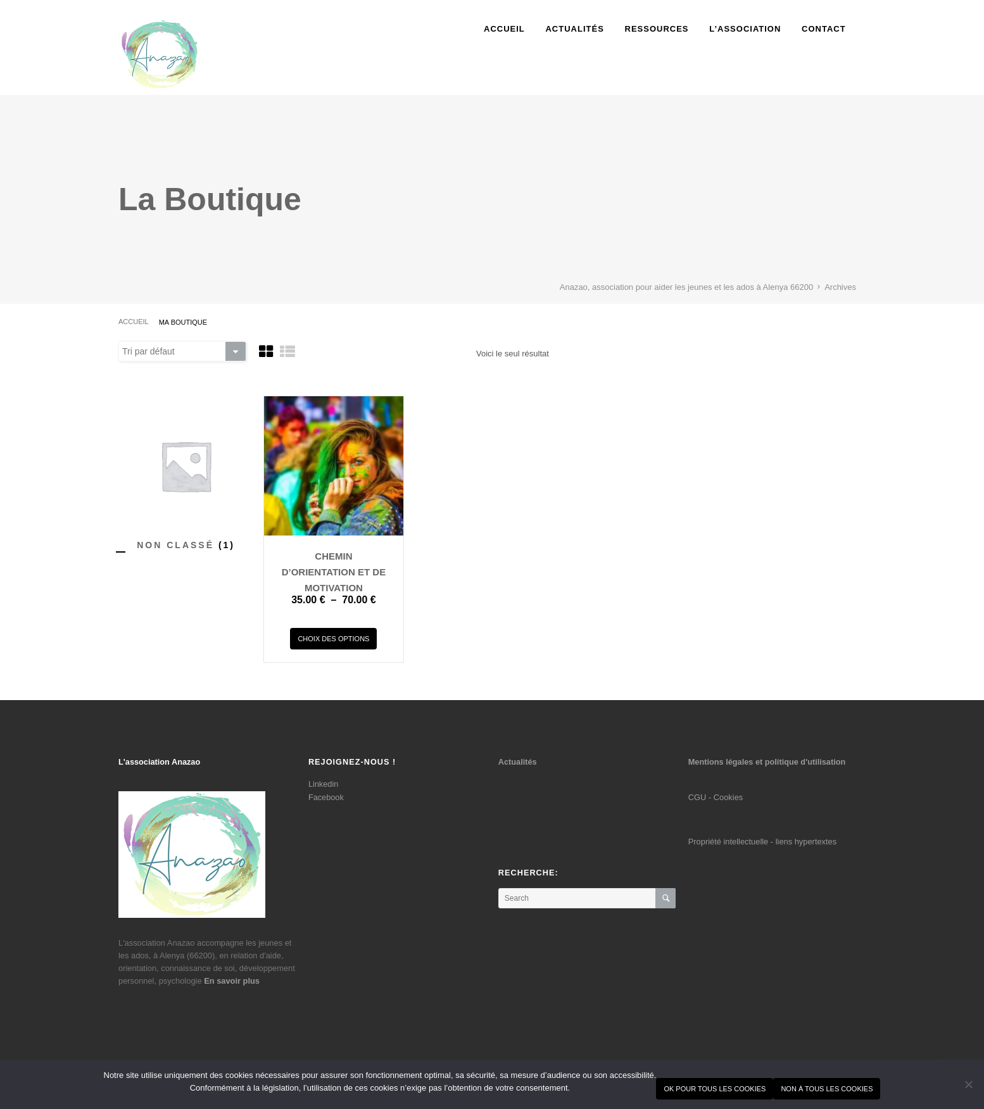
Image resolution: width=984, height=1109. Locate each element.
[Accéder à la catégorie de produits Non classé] (186, 545)
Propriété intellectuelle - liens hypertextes (762, 841)
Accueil (133, 321)
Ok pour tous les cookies (715, 1089)
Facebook (326, 797)
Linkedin (323, 784)
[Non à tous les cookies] (968, 1084)
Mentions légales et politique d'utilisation (767, 762)
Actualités (517, 762)
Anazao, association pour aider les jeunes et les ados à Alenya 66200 (686, 287)
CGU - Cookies (715, 797)
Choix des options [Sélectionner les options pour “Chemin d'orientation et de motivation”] (333, 638)
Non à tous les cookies (827, 1089)
